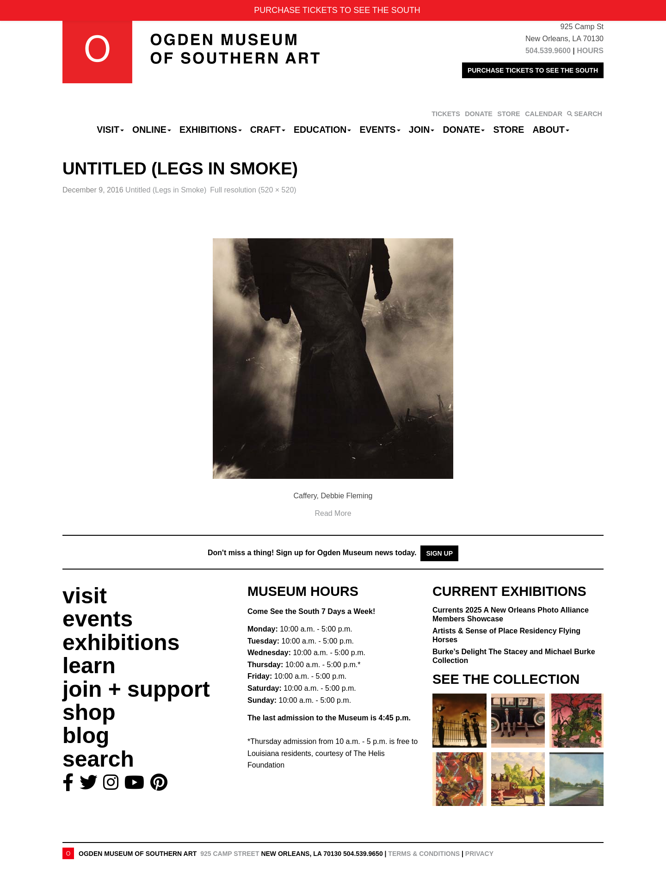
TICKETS (446, 114)
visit (84, 595)
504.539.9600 (548, 51)
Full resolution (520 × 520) (253, 190)
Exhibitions (210, 129)
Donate (464, 129)
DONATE (479, 114)
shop (89, 712)
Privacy (479, 853)
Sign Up (439, 553)
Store (508, 129)
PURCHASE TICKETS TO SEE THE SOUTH (533, 70)
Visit (110, 129)
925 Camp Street (229, 853)
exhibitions (120, 642)
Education (322, 129)
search (98, 759)
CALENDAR (543, 114)
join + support (136, 689)
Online (151, 129)
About (551, 129)
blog (85, 735)
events (97, 619)
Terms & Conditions (424, 853)
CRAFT (267, 129)
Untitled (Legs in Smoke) (165, 190)
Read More (332, 513)
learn (89, 665)
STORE (508, 114)
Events (380, 129)
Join (422, 129)
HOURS (590, 51)
